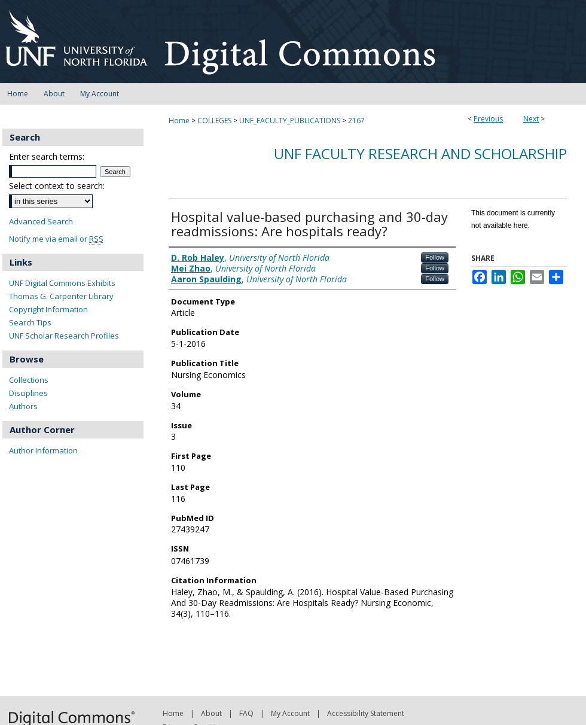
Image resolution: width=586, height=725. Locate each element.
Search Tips (30, 322)
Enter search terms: (46, 156)
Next (531, 119)
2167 (356, 120)
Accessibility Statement (365, 713)
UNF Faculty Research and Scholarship (420, 153)
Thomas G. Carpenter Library (61, 296)
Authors (23, 406)
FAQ (246, 713)
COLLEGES (214, 120)
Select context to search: (57, 185)
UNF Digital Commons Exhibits (62, 283)
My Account (290, 713)
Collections (28, 379)
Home (179, 120)
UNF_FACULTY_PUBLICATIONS (289, 120)
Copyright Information (48, 309)
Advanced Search (41, 221)
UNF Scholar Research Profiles (64, 335)
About (211, 713)
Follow (434, 257)
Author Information (43, 450)
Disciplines (28, 393)
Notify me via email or (56, 239)
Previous (488, 119)
